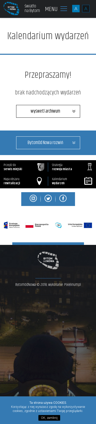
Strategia (72, 167)
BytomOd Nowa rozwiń (45, 142)
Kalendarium (72, 181)
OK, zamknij (49, 418)
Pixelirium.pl (72, 284)
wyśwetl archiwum (45, 111)
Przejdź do (24, 167)
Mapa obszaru (23, 181)
